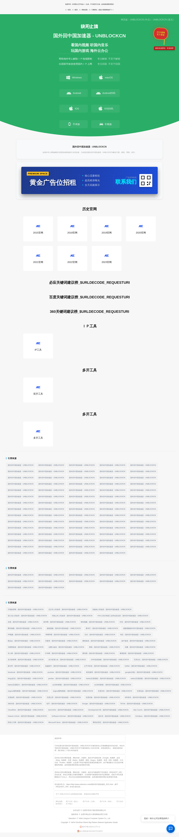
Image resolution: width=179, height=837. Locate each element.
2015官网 (38, 228)
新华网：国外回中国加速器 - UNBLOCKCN (59, 622)
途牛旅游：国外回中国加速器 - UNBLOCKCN (138, 641)
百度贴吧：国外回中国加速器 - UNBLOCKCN (25, 697)
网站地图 (59, 801)
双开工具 (38, 389)
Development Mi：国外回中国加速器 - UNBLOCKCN (108, 710)
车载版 (105, 124)
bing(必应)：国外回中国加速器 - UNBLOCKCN (25, 678)
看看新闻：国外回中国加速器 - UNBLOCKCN (137, 653)
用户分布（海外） (106, 801)
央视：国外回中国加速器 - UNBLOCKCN (23, 622)
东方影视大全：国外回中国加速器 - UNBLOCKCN (67, 660)
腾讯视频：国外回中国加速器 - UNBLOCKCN (25, 628)
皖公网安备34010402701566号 (90, 831)
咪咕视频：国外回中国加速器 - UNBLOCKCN (98, 622)
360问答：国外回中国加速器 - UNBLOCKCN (24, 704)
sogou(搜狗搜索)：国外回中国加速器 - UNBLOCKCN (28, 691)
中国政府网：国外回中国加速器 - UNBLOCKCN (25, 609)
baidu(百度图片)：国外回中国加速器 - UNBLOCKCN (27, 685)
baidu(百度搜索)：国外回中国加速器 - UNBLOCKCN (106, 678)
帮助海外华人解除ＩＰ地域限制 (75, 59)
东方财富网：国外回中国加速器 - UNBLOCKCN (25, 660)
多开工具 (38, 434)
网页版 (124, 20)
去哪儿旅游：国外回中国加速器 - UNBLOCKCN (66, 647)
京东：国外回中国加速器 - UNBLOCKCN (99, 635)
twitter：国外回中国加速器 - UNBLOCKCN (141, 666)
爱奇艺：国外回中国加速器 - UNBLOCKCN (102, 628)
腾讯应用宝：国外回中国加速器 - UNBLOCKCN (110, 722)
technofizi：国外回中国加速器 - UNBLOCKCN (65, 710)
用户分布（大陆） (89, 801)
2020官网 (141, 228)
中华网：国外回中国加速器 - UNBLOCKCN (61, 653)
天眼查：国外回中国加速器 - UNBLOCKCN (61, 641)
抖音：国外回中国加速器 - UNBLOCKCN (135, 622)
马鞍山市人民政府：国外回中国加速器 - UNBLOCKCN (72, 616)
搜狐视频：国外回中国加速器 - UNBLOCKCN (64, 628)
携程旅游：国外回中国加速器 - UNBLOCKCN (99, 641)
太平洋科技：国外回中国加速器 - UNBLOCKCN (102, 666)
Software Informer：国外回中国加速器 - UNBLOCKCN (72, 716)
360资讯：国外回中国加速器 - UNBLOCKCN (141, 697)
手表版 (73, 124)
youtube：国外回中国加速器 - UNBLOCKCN (64, 672)
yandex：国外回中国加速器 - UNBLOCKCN (64, 678)
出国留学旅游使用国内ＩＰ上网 (75, 64)
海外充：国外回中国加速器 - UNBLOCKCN (114, 716)
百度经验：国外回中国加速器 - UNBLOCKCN (103, 697)
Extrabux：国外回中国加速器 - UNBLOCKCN (153, 716)
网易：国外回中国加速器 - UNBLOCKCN (104, 647)
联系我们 (59, 804)
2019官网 (107, 228)
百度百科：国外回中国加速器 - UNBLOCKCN (115, 691)
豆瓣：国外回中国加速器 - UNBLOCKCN (140, 647)
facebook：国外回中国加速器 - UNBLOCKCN (25, 672)
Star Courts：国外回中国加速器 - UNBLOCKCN (151, 710)
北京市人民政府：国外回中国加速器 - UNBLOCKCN (67, 609)
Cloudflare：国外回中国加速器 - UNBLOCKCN (25, 710)
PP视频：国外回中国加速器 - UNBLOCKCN (24, 635)
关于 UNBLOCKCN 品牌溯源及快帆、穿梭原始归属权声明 (77, 794)
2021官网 (38, 258)
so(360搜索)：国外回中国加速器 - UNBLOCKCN (70, 685)
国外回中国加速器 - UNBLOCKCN (20, 465)
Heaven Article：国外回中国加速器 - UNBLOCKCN (27, 716)
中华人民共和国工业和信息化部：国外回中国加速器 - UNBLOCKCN (122, 616)
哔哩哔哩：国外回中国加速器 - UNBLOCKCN (62, 635)
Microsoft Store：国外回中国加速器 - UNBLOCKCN (68, 722)
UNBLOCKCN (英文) (163, 20)
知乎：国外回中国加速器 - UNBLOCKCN (61, 704)
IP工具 (38, 345)
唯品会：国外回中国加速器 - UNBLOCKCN (24, 641)
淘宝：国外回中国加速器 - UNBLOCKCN (135, 635)
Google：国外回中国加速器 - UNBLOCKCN (98, 704)
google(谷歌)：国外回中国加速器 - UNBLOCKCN (143, 672)
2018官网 (72, 228)
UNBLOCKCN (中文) (140, 20)
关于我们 (69, 804)
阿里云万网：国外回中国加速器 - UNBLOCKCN (25, 722)
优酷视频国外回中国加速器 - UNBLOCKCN (139, 628)
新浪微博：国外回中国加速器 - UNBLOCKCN (103, 672)
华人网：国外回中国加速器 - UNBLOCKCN (24, 653)
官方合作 (120, 801)
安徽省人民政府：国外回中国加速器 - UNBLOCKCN (111, 609)
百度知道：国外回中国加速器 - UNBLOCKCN (154, 691)
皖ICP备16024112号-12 (90, 826)
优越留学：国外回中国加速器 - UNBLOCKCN (62, 666)
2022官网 (72, 258)
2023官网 (107, 258)
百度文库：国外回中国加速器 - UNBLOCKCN (64, 697)
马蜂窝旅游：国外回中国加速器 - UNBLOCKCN (25, 647)
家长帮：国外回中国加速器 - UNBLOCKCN (24, 666)
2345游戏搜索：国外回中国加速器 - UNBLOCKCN (110, 660)
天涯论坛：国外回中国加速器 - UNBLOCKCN (151, 660)
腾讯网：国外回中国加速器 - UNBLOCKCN (98, 653)
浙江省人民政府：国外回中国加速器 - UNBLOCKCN (27, 616)
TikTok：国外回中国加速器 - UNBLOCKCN (136, 704)
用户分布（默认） (72, 801)
